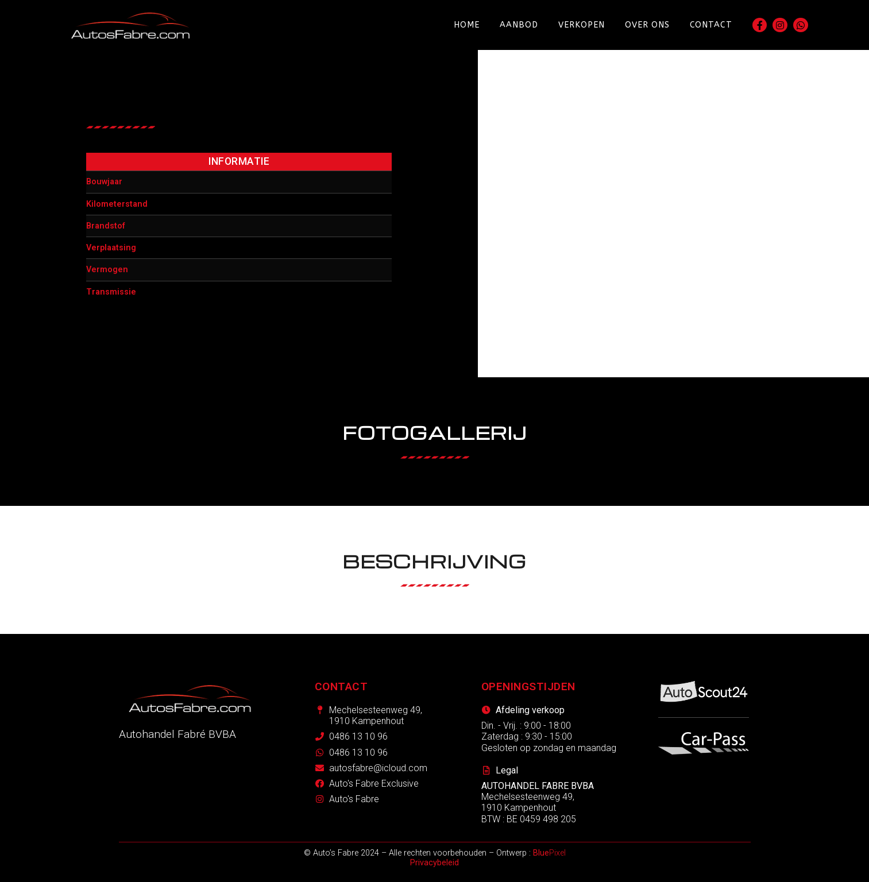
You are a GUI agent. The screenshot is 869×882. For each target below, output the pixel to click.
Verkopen (581, 25)
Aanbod (519, 25)
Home (467, 25)
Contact (711, 25)
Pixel (549, 853)
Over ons (647, 25)
